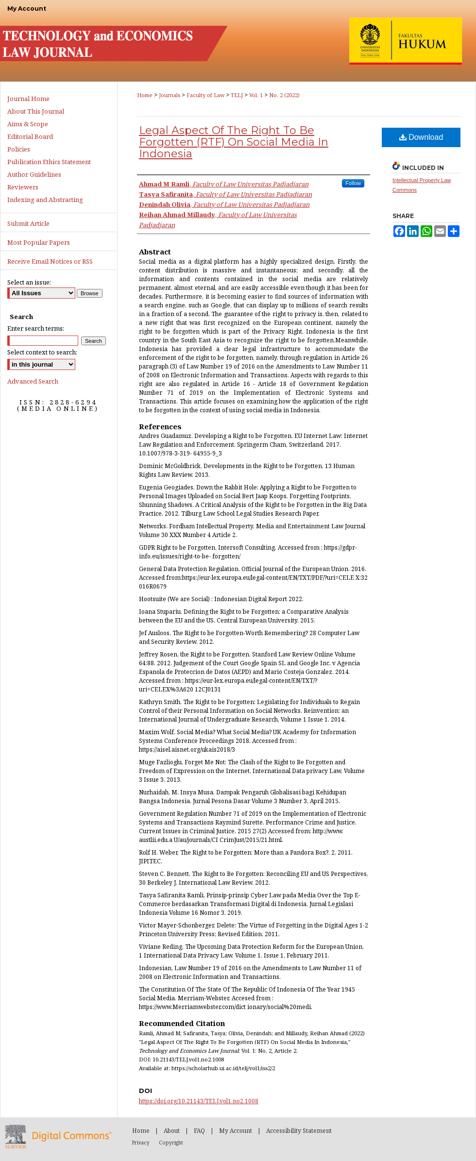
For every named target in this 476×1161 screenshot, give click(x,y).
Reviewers (22, 187)
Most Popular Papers (38, 242)
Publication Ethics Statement (49, 161)
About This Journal (35, 111)
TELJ (237, 95)
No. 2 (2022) (284, 95)
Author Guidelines (34, 174)
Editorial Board (30, 136)
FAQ (199, 1131)
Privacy (141, 1142)
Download (421, 137)
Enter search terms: (35, 328)
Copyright (171, 1142)
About (172, 1131)
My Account (235, 1131)
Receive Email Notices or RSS (50, 261)
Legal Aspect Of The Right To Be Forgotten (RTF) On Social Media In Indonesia (233, 142)
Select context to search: (42, 352)
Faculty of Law (205, 95)
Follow (353, 183)
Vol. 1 (256, 95)
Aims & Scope (27, 123)
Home (145, 95)
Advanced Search (32, 381)
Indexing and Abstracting (45, 199)
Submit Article (28, 223)
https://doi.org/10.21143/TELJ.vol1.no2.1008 (198, 1101)
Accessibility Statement (299, 1131)
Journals (169, 95)
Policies (18, 149)
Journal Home (28, 98)
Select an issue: (29, 282)
